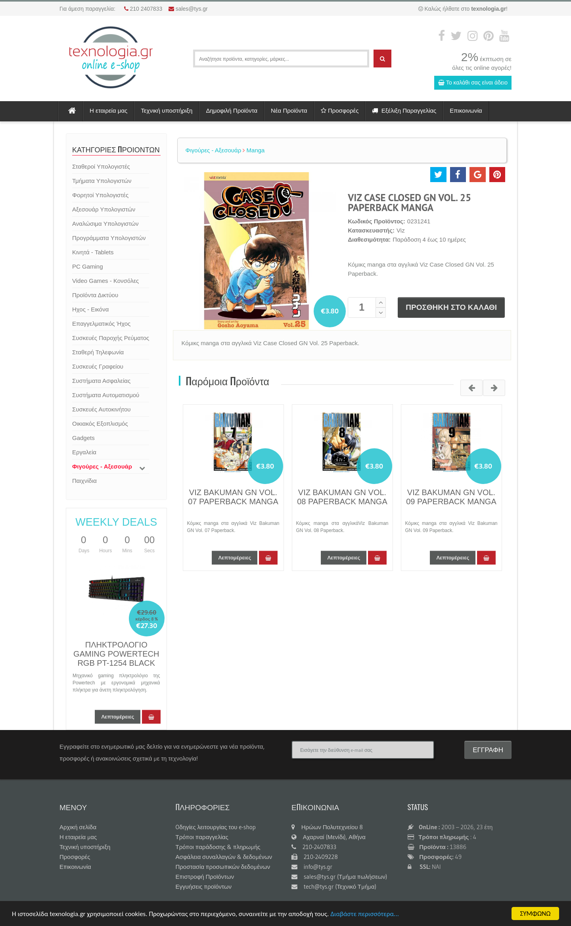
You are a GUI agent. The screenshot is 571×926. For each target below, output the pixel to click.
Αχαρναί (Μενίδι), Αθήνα (328, 837)
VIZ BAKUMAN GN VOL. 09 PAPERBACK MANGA (451, 497)
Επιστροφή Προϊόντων (205, 876)
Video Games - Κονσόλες (105, 280)
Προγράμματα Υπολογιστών (109, 237)
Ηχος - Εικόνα (90, 309)
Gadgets (83, 437)
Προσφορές (340, 110)
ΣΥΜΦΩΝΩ (535, 913)
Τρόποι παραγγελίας (202, 837)
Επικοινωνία (466, 110)
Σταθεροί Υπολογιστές (101, 166)
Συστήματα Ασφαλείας (101, 380)
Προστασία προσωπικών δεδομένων (223, 866)
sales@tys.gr (192, 9)
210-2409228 (314, 857)
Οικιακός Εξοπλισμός (100, 423)
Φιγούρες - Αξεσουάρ (102, 466)
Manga (253, 150)
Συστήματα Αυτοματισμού (105, 395)
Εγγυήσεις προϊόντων (204, 886)
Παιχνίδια (84, 480)
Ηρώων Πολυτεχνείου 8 (327, 827)
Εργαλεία (84, 452)
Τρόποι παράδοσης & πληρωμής (218, 847)
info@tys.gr (311, 866)
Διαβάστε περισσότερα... (364, 914)
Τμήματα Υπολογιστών (101, 180)
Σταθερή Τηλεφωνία (98, 352)
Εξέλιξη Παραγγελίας (404, 110)
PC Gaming (87, 266)
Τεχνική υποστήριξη (166, 110)
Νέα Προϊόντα (289, 110)
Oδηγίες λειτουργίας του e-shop (216, 827)
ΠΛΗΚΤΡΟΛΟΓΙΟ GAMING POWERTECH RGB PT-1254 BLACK (116, 653)
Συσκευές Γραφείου (97, 366)
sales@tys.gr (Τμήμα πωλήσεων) (339, 876)
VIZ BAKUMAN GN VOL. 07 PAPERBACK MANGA (233, 497)
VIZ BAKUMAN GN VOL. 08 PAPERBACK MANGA (342, 497)
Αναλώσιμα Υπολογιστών (105, 223)
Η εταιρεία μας (108, 110)
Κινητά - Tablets (92, 252)
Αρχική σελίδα (77, 827)
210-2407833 (313, 847)
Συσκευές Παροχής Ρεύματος (110, 337)
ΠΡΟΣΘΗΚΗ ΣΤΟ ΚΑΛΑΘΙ (451, 307)
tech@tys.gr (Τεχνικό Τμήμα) (333, 886)
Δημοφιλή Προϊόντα (231, 110)
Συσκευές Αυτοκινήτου (101, 409)
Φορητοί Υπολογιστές (100, 195)
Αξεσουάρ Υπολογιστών (103, 209)
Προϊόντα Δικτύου (95, 295)
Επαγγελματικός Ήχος (101, 323)
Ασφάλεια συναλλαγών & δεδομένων (224, 857)
